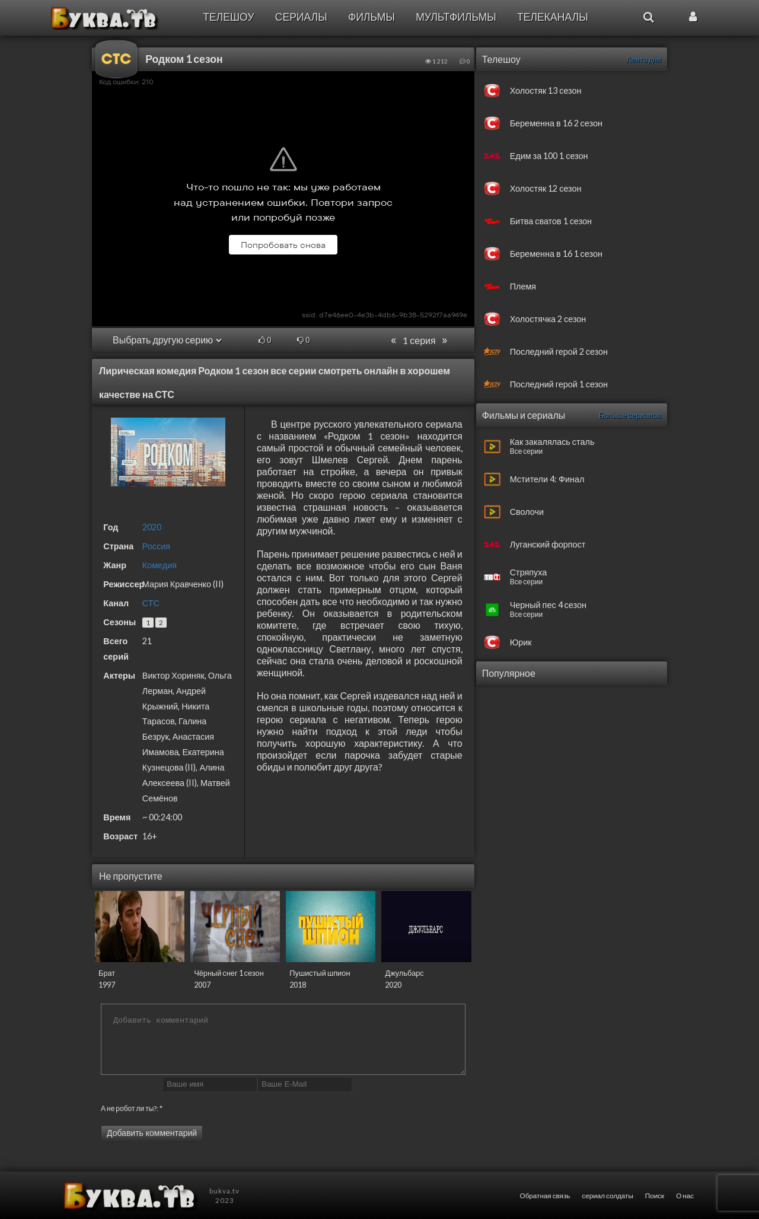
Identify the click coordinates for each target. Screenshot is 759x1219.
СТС (151, 603)
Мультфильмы (456, 17)
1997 (106, 984)
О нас (685, 1195)
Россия (156, 546)
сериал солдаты (607, 1195)
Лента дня (643, 59)
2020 (151, 527)
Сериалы (301, 17)
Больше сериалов (630, 415)
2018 (297, 984)
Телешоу (228, 17)
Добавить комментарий (152, 1133)
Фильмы (371, 17)
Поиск (654, 1195)
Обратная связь (545, 1195)
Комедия (159, 565)
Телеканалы (552, 17)
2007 (202, 984)
